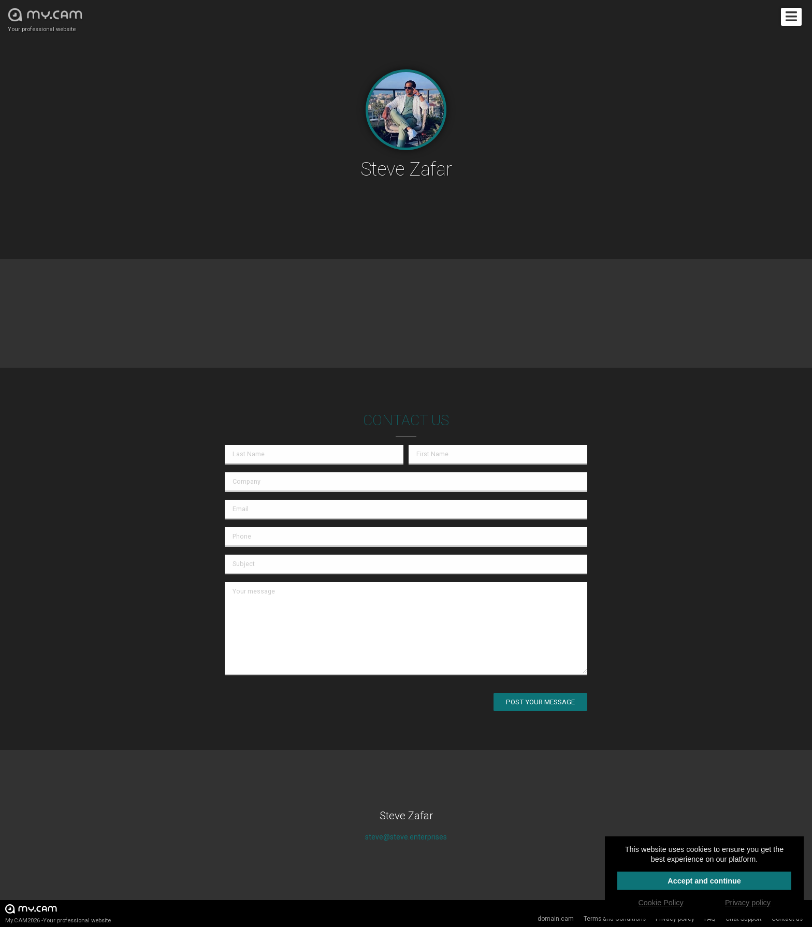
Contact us (787, 918)
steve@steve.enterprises (406, 837)
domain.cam (556, 918)
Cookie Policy (660, 903)
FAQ (710, 918)
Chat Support (744, 918)
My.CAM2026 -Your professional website (58, 913)
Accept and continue (704, 881)
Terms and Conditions (615, 918)
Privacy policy (675, 918)
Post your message (540, 702)
